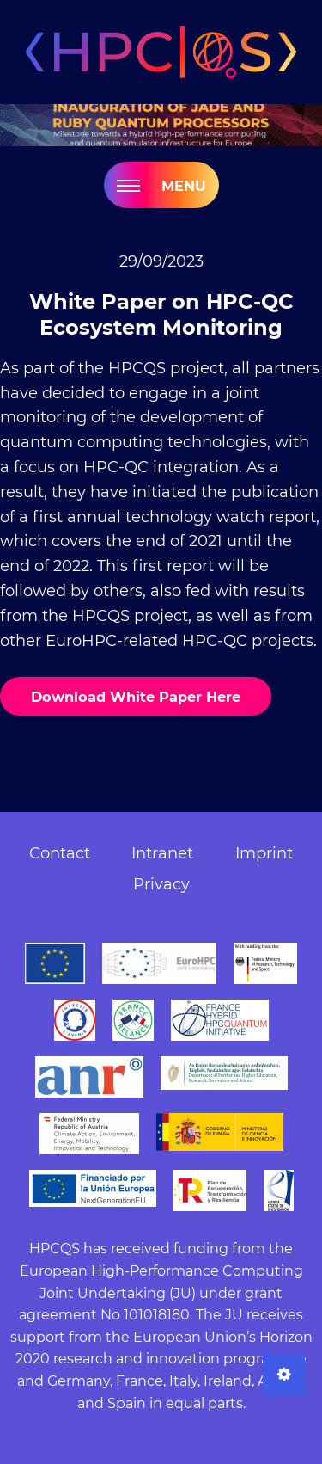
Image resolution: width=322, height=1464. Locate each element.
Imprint (264, 853)
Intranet (162, 853)
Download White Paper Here (135, 696)
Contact (59, 853)
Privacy (161, 884)
